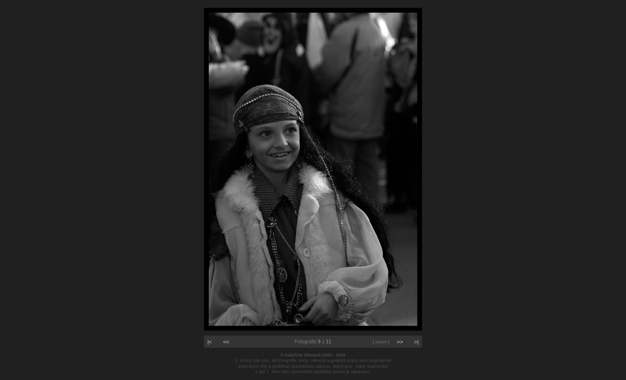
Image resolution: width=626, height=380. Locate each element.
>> (400, 342)
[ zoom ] (381, 341)
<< (226, 342)
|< (209, 342)
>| (416, 342)
